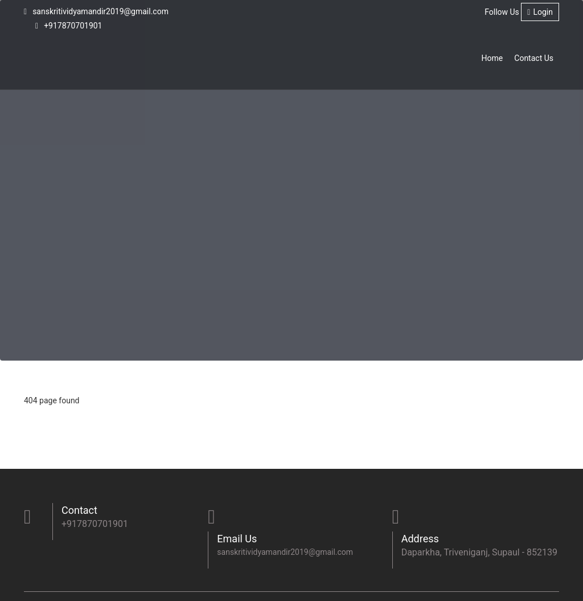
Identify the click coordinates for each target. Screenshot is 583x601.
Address (420, 539)
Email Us (237, 539)
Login (540, 12)
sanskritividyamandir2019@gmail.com (96, 11)
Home (492, 58)
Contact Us (533, 58)
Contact (79, 510)
